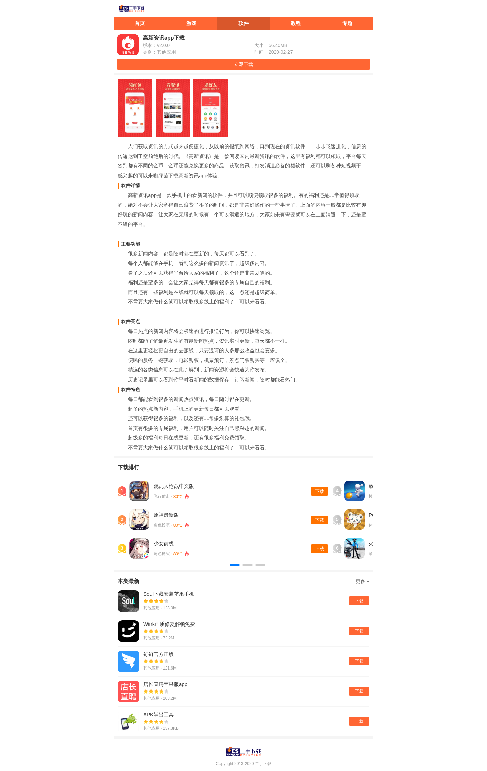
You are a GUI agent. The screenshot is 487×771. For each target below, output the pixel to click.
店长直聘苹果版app (165, 684)
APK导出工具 (158, 714)
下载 (319, 491)
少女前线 (164, 543)
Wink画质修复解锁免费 (169, 624)
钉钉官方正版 (158, 654)
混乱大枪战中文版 (174, 486)
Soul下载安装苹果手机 (168, 594)
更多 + (362, 581)
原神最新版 (166, 515)
